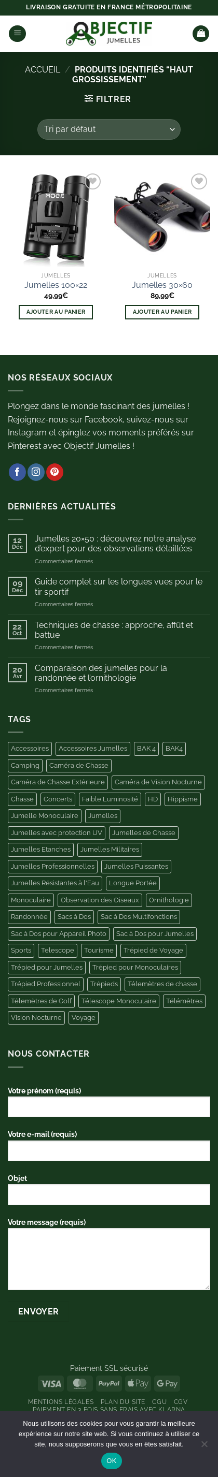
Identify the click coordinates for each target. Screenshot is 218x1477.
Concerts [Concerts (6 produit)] (58, 799)
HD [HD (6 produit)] (153, 799)
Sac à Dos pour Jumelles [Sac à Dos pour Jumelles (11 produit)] (155, 934)
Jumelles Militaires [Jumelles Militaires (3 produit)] (109, 849)
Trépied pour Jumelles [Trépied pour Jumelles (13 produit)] (47, 967)
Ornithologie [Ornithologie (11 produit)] (169, 900)
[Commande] (109, 129)
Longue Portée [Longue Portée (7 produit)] (133, 883)
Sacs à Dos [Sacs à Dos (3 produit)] (74, 916)
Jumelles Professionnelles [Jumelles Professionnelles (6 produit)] (52, 866)
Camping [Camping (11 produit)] (25, 765)
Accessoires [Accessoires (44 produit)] (30, 748)
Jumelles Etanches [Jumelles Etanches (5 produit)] (41, 849)
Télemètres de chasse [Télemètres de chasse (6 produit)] (162, 984)
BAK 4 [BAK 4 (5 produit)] (146, 748)
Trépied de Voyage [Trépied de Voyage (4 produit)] (153, 950)
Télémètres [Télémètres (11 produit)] (184, 1001)
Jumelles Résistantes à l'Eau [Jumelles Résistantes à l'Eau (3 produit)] (55, 883)
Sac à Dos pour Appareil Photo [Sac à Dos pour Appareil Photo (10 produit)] (58, 934)
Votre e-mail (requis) (109, 1149)
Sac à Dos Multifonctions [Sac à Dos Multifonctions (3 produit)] (139, 916)
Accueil (42, 70)
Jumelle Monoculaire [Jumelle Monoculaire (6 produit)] (44, 816)
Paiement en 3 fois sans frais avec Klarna (109, 1409)
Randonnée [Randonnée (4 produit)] (29, 916)
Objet (109, 1193)
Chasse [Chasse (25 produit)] (22, 799)
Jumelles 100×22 (55, 285)
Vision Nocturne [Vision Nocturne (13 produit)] (36, 1017)
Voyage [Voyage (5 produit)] (84, 1017)
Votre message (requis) (109, 1258)
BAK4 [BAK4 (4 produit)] (174, 748)
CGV (181, 1402)
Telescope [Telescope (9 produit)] (57, 950)
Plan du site (123, 1402)
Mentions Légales (61, 1402)
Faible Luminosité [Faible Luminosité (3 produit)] (110, 799)
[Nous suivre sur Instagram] (36, 472)
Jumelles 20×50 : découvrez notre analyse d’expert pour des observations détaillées (115, 543)
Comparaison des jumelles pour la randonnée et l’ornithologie (101, 673)
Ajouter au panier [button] (56, 312)
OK (111, 1461)
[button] (17, 33)
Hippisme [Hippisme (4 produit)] (183, 799)
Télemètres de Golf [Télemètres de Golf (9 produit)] (41, 1001)
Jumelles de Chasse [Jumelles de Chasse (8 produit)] (143, 833)
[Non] (204, 1447)
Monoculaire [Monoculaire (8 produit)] (31, 900)
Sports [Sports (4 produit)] (21, 950)
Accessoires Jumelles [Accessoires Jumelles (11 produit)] (93, 748)
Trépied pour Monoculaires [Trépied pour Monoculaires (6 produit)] (135, 967)
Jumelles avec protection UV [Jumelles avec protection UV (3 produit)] (56, 833)
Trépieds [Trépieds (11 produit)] (104, 984)
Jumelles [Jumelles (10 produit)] (102, 816)
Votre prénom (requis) (109, 1105)
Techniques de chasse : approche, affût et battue (114, 630)
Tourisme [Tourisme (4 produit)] (99, 950)
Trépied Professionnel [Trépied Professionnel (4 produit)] (45, 984)
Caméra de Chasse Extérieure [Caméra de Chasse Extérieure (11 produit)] (58, 782)
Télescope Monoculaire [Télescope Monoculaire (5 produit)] (118, 1001)
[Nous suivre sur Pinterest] (54, 472)
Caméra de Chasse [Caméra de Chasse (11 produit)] (78, 765)
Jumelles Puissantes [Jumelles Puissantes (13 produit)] (136, 866)
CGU (159, 1402)
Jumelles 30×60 (162, 285)
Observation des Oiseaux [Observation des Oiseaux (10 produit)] (100, 900)
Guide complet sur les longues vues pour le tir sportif (118, 586)
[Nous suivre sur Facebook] (17, 472)
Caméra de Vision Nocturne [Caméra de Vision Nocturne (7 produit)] (158, 782)
